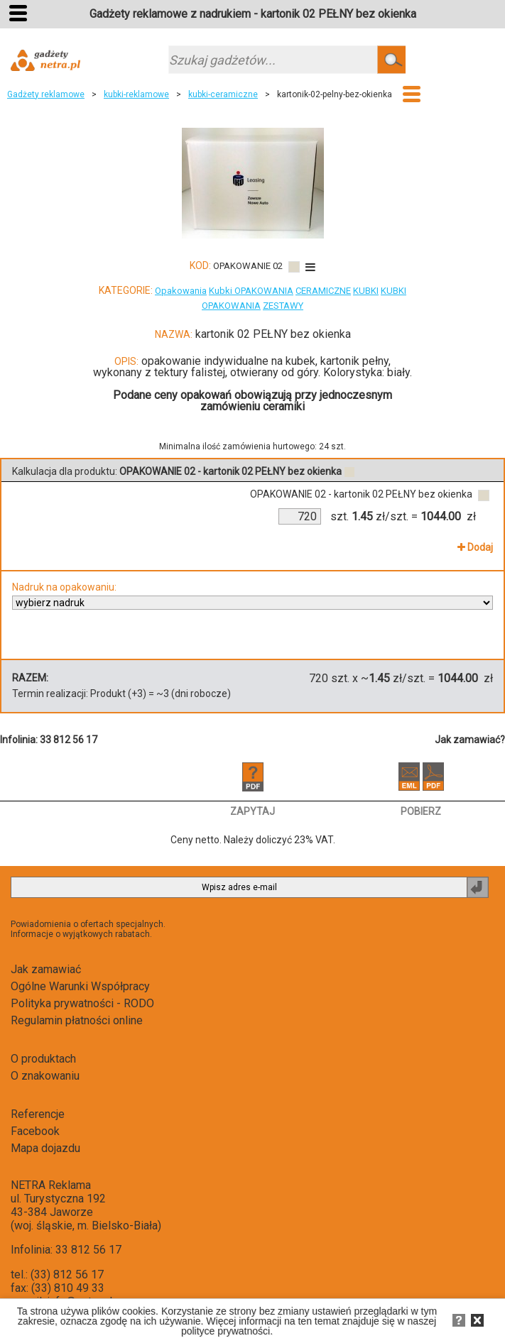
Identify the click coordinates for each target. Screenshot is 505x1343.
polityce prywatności (225, 1331)
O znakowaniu (45, 1075)
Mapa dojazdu (45, 1148)
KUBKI (366, 290)
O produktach (43, 1058)
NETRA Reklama (51, 1185)
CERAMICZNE (323, 290)
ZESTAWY (283, 305)
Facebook (35, 1131)
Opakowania (181, 290)
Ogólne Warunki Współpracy (80, 986)
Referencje (38, 1114)
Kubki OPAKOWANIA (251, 290)
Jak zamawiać (46, 969)
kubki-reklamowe (136, 94)
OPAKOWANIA (231, 305)
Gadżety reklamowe (46, 94)
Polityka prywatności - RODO (82, 1003)
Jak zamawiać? (470, 739)
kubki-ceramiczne (223, 94)
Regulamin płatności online (77, 1020)
